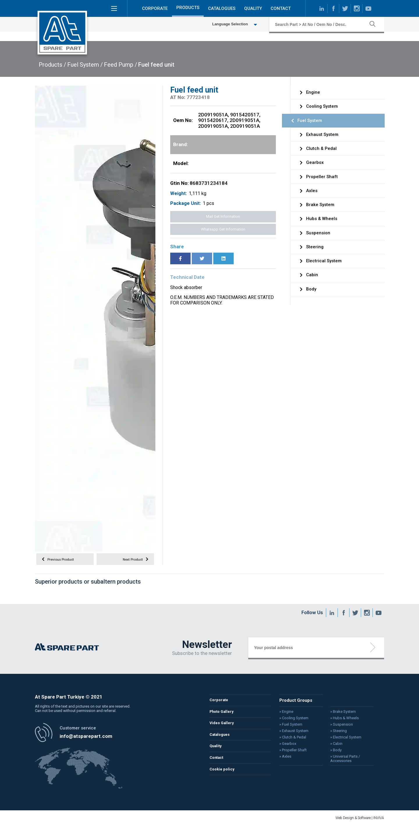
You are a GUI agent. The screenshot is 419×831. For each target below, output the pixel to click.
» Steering (336, 733)
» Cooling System (292, 721)
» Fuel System (289, 727)
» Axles (284, 758)
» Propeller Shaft (291, 752)
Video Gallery (223, 727)
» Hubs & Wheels (342, 721)
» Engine (285, 714)
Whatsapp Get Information (223, 229)
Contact (218, 763)
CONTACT (281, 10)
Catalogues (221, 739)
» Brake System (340, 714)
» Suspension (339, 727)
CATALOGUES (221, 10)
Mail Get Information (223, 216)
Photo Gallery (223, 715)
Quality (216, 751)
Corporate (220, 703)
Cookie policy (223, 775)
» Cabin (334, 746)
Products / (52, 64)
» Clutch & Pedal (291, 739)
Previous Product (60, 560)
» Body (333, 752)
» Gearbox (286, 746)
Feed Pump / (120, 64)
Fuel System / (85, 64)
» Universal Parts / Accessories (342, 760)
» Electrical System (343, 739)
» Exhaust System (292, 733)
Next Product (134, 560)
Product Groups (294, 703)
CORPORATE (155, 10)
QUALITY (253, 10)
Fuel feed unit (156, 64)
